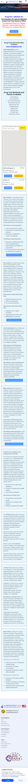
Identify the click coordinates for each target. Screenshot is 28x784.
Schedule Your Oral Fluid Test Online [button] (14, 380)
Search (22, 128)
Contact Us (3, 736)
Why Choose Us (4, 723)
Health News (3, 734)
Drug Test (10, 7)
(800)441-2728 (14, 31)
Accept (7, 780)
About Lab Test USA (5, 725)
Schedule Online (18, 175)
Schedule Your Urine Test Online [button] (14, 255)
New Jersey (17, 7)
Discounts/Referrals (5, 732)
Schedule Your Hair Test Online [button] (14, 320)
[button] (15, 147)
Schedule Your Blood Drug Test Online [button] (14, 444)
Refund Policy (4, 747)
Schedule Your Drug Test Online (14, 34)
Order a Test (3, 721)
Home (4, 7)
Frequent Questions (5, 731)
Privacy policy (4, 742)
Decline (20, 780)
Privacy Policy (14, 776)
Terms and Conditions (5, 743)
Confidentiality (4, 745)
